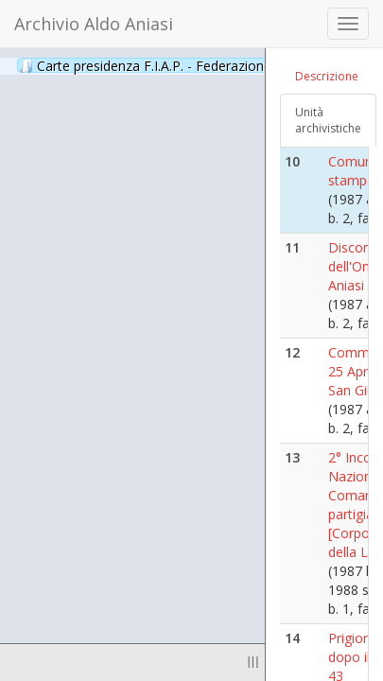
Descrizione (326, 76)
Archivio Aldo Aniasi (93, 23)
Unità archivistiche (328, 120)
